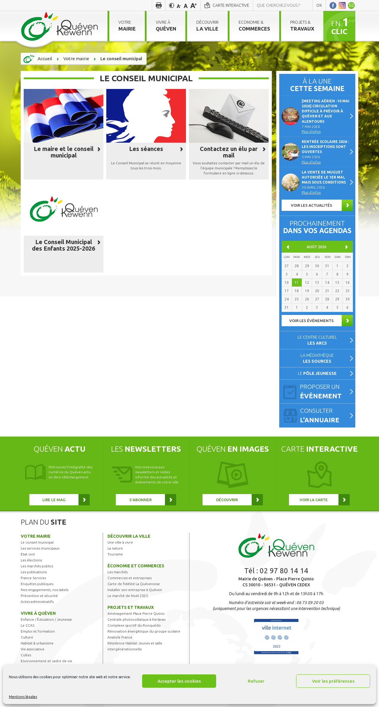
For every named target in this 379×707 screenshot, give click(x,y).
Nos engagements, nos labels (44, 590)
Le (317, 373)
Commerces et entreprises (129, 578)
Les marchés (117, 572)
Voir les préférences (333, 681)
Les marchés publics (37, 566)
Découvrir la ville (128, 536)
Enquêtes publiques (37, 584)
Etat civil (28, 554)
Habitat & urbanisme (37, 643)
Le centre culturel (317, 340)
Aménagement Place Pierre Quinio (136, 613)
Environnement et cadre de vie (46, 661)
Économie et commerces (135, 565)
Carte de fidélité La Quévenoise (133, 584)
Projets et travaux (130, 607)
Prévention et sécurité (39, 596)
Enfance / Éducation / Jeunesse (46, 619)
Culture (27, 637)
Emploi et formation (38, 631)
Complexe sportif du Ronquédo (134, 625)
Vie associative (32, 649)
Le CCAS (27, 625)
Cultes (26, 655)
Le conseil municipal (37, 542)
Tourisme (115, 554)
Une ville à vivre (120, 542)
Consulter (325, 415)
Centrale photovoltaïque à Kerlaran (136, 619)
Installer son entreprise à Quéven (134, 590)
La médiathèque (317, 358)
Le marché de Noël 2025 (127, 596)
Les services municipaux (40, 548)
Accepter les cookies (179, 681)
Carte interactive (231, 5)
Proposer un (325, 391)
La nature (115, 548)
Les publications (34, 572)
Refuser (256, 681)
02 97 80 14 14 (284, 571)
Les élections (31, 560)
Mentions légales (23, 697)
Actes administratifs (37, 602)
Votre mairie (36, 536)
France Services (33, 578)
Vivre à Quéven (38, 613)
